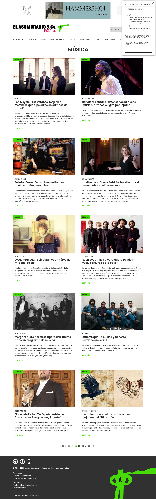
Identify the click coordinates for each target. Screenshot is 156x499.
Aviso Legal (17, 473)
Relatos (139, 39)
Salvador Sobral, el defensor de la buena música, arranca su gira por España (109, 103)
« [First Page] (55, 446)
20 (69, 446)
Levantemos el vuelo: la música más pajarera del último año (106, 416)
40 (92, 446)
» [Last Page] (100, 446)
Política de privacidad (22, 475)
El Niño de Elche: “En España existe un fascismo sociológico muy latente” (39, 416)
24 (83, 446)
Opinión (31, 39)
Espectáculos (56, 39)
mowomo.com (35, 495)
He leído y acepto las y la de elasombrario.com (140, 472)
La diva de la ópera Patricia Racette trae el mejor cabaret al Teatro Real (110, 184)
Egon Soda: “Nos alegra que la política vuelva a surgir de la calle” (107, 261)
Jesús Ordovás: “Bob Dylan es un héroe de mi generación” (42, 261)
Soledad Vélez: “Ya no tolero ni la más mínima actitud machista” (39, 184)
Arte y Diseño (85, 39)
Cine (97, 39)
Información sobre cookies (24, 478)
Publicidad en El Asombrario (25, 485)
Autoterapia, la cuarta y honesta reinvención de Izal (104, 338)
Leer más (19, 128)
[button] (41, 28)
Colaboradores (19, 487)
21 (72, 446)
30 (89, 446)
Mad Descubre (126, 39)
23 (79, 446)
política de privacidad (143, 473)
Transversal (109, 39)
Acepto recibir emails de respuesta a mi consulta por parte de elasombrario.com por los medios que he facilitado (140, 462)
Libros (43, 39)
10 (63, 446)
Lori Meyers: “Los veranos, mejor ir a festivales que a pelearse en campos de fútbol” (41, 105)
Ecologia (17, 39)
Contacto (17, 482)
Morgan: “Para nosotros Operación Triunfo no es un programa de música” (43, 338)
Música (72, 39)
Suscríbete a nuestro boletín (137, 447)
